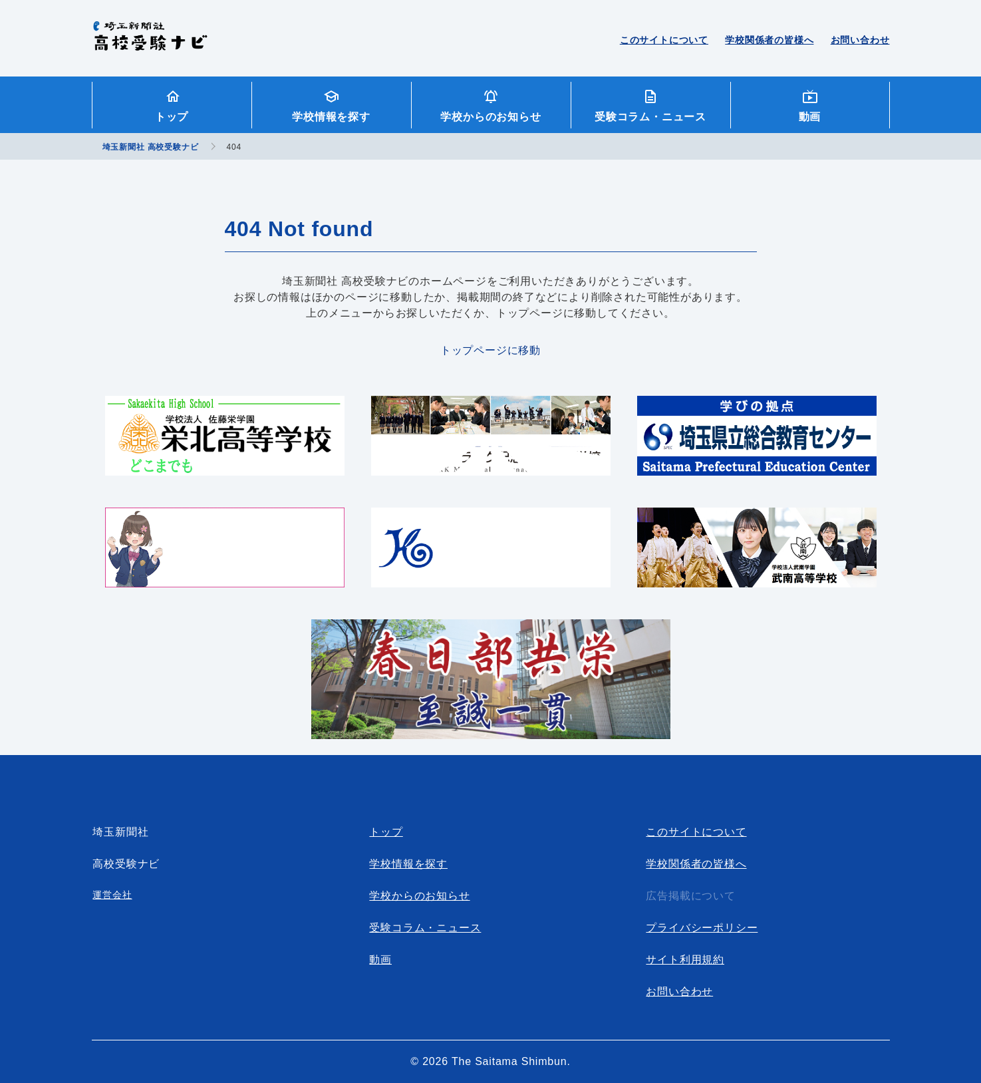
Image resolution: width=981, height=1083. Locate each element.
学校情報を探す (331, 116)
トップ (171, 116)
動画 (810, 116)
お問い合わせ (860, 40)
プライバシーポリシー (702, 927)
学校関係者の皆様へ (769, 40)
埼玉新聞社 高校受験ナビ (150, 43)
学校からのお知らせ (490, 116)
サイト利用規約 (685, 959)
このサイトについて (664, 40)
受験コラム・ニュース (650, 116)
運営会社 (112, 894)
